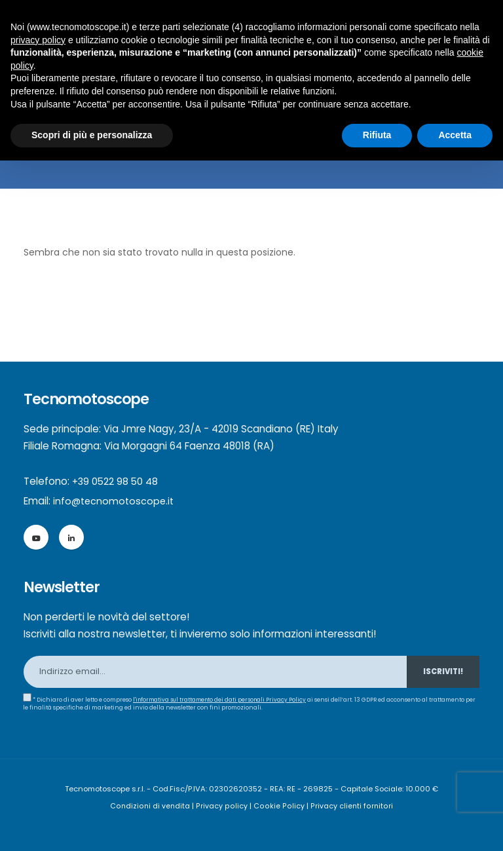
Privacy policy (224, 806)
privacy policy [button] (37, 40)
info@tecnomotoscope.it (115, 501)
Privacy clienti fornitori (350, 806)
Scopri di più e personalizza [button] (91, 135)
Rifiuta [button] (377, 135)
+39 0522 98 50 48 (116, 481)
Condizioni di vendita (153, 806)
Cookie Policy (279, 806)
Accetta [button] (455, 135)
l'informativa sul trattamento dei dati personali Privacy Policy (222, 700)
